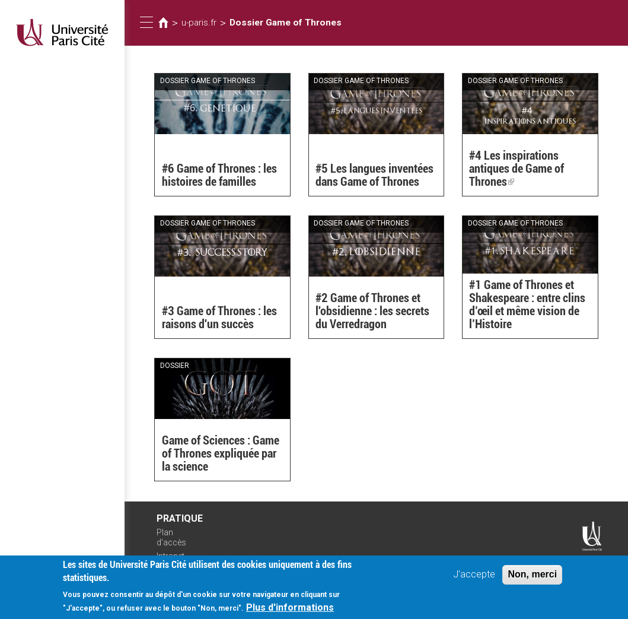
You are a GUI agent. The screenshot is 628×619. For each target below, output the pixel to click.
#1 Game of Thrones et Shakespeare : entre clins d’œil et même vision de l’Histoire (527, 304)
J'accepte (474, 577)
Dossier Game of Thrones (285, 22)
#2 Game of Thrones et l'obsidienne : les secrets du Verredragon (372, 311)
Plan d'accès (171, 537)
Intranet (170, 556)
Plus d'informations (290, 610)
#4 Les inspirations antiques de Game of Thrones (516, 168)
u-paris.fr (198, 22)
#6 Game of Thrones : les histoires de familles (219, 175)
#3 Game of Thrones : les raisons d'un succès (219, 317)
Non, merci (532, 577)
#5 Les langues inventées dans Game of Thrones (374, 175)
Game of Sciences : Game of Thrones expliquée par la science (220, 453)
